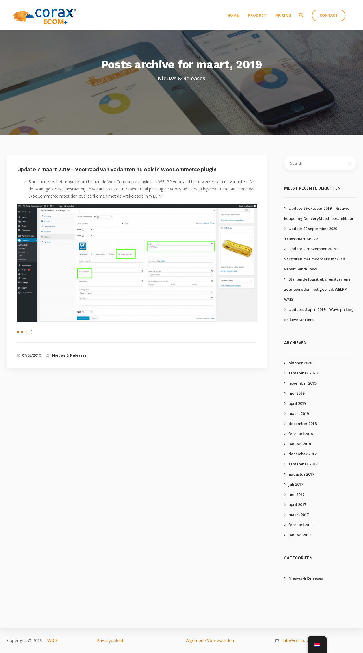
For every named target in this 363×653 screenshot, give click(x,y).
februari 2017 (300, 524)
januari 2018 (299, 443)
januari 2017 (299, 534)
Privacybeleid (109, 640)
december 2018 (302, 423)
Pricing (287, 18)
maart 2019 (298, 413)
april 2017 (297, 504)
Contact (332, 18)
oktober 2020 (300, 363)
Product (260, 18)
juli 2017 (295, 484)
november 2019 (302, 383)
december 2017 (302, 454)
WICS (52, 640)
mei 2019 (296, 393)
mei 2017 (296, 494)
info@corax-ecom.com (305, 640)
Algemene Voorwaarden (210, 640)
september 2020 (302, 373)
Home (236, 18)
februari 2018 (300, 433)
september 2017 (302, 464)
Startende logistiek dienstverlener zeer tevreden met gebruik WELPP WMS (318, 289)
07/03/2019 (31, 355)
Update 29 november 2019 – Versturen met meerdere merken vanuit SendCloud (314, 259)
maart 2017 (298, 514)
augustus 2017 (301, 474)
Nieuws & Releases (69, 355)
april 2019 (297, 403)
